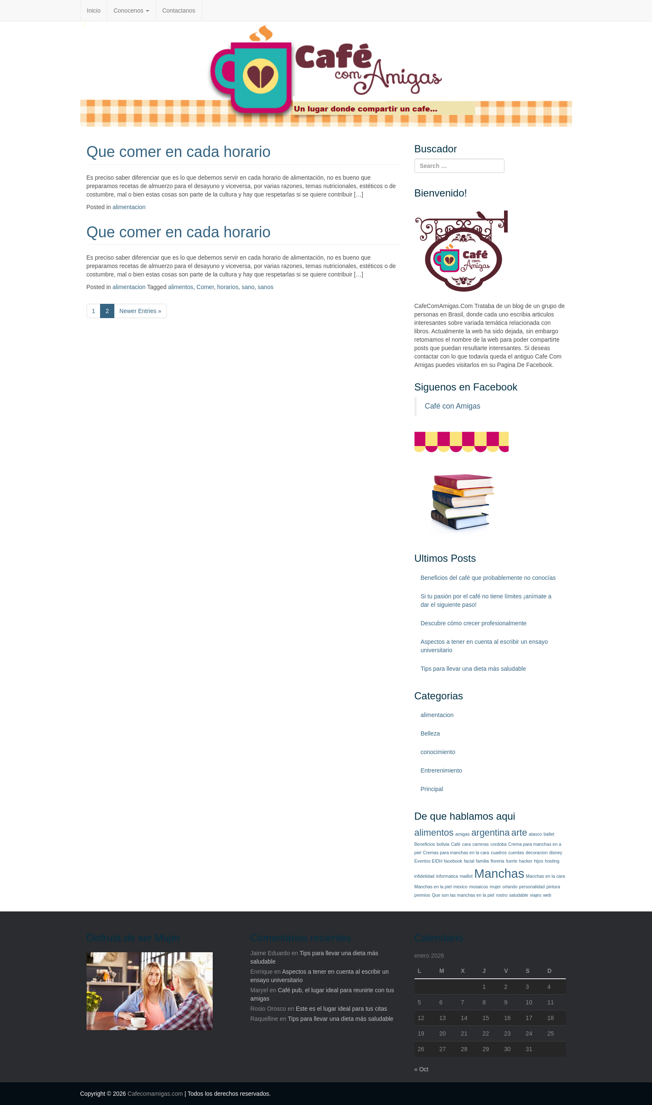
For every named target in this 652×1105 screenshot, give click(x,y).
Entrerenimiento (441, 770)
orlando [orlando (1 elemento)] (509, 886)
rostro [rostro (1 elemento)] (501, 895)
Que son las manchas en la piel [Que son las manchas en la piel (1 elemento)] (463, 895)
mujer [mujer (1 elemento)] (495, 886)
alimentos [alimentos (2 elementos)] (434, 832)
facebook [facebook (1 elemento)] (453, 860)
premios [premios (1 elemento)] (422, 895)
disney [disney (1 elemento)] (555, 852)
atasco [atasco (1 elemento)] (535, 834)
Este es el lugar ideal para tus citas (341, 1008)
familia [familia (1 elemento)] (482, 860)
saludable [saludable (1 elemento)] (518, 895)
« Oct (421, 1069)
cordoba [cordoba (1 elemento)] (499, 844)
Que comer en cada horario (179, 151)
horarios (228, 287)
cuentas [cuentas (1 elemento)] (516, 852)
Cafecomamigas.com (155, 1093)
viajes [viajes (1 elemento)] (535, 895)
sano (248, 287)
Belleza (430, 733)
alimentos (180, 287)
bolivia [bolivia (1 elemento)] (443, 844)
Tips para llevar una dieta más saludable (473, 668)
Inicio (94, 10)
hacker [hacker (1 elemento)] (526, 860)
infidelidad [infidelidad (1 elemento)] (424, 876)
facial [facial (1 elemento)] (469, 860)
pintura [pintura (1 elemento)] (553, 886)
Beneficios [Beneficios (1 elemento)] (424, 844)
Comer (205, 287)
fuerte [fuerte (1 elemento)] (511, 860)
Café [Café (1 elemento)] (456, 844)
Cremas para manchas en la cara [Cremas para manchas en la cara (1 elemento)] (456, 852)
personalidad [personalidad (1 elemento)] (532, 886)
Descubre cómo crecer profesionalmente (474, 623)
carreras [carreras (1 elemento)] (481, 844)
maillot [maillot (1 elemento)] (466, 876)
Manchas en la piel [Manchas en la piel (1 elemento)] (433, 886)
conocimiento (438, 752)
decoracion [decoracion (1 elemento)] (536, 852)
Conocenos (131, 10)
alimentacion (129, 207)
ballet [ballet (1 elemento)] (549, 834)
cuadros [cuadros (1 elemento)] (499, 852)
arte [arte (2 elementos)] (519, 832)
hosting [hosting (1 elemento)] (552, 860)
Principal (432, 789)
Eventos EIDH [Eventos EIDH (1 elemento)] (428, 860)
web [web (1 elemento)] (547, 895)
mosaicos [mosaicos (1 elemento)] (478, 886)
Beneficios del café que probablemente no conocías (488, 577)
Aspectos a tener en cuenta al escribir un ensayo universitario (484, 645)
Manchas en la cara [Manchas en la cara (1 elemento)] (545, 876)
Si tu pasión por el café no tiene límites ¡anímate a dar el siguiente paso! (486, 600)
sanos (265, 287)
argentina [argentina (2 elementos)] (490, 832)
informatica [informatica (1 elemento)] (447, 876)
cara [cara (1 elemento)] (466, 844)
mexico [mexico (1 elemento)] (460, 886)
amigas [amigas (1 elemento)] (462, 834)
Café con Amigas (452, 406)
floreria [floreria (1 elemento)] (497, 860)
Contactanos (178, 10)
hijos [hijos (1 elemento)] (538, 860)
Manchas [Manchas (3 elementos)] (499, 873)
